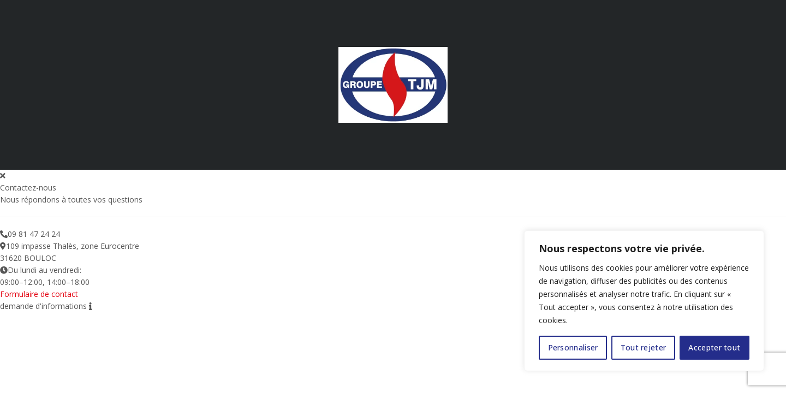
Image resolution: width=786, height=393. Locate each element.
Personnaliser (573, 347)
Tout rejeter (643, 347)
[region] (644, 300)
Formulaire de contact (39, 294)
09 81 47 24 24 (34, 234)
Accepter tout (714, 347)
